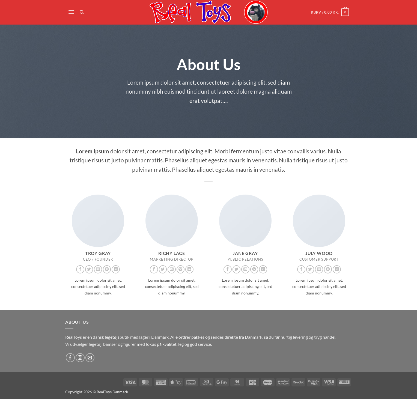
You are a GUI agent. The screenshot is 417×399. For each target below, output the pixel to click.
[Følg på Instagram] (80, 357)
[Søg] (82, 12)
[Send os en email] (98, 269)
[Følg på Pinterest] (107, 269)
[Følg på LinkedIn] (116, 269)
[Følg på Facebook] (80, 269)
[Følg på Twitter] (89, 269)
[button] (71, 12)
